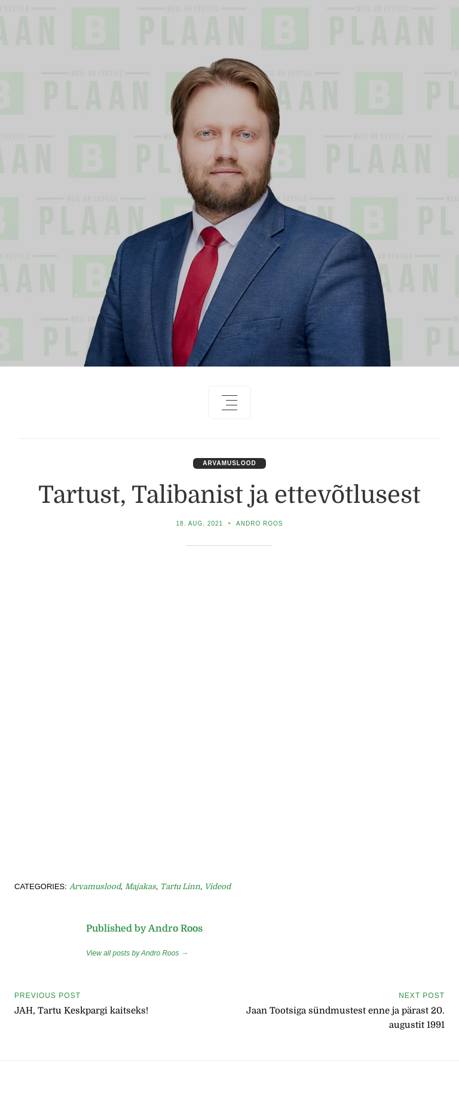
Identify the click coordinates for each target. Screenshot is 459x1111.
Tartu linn (180, 886)
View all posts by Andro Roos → (137, 953)
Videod (217, 886)
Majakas (140, 886)
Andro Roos (259, 523)
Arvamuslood (229, 463)
